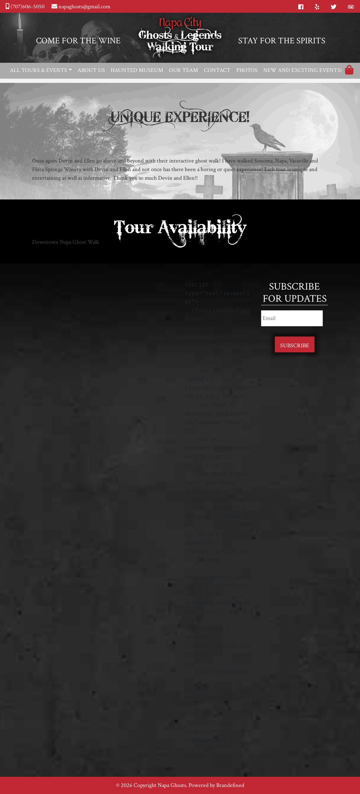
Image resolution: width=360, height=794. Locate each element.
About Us (91, 70)
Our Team (183, 70)
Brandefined (230, 785)
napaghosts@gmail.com (83, 6)
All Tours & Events (38, 70)
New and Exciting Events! (302, 70)
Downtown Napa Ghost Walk (65, 242)
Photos (247, 70)
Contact (217, 70)
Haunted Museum (137, 70)
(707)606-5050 (27, 6)
